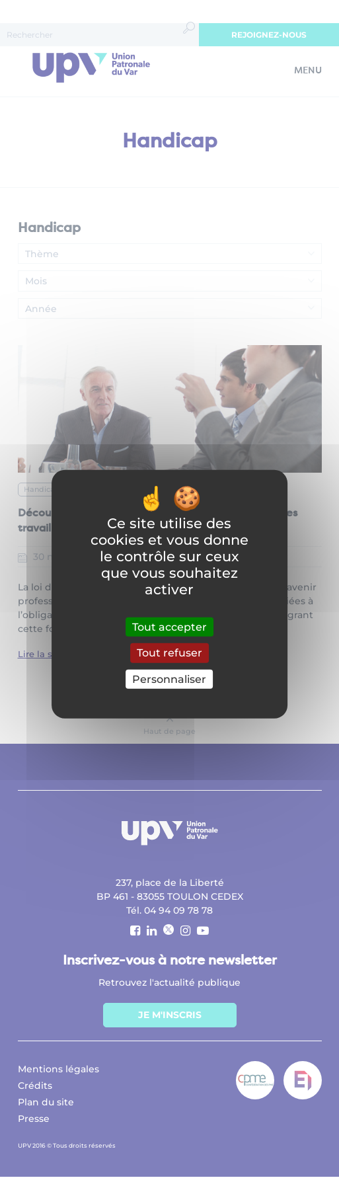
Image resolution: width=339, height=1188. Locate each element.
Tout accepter (169, 627)
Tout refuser (169, 653)
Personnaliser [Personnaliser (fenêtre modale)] (169, 678)
